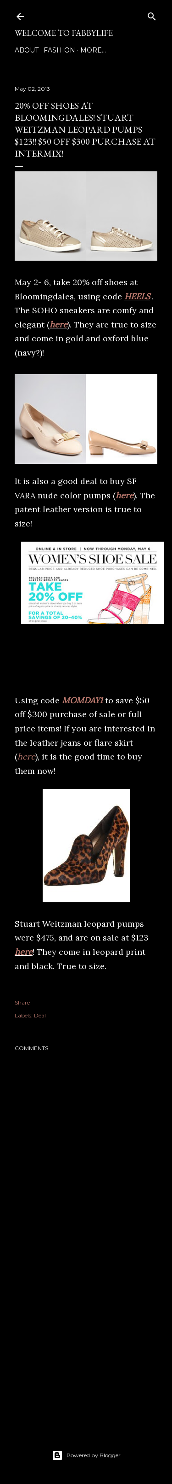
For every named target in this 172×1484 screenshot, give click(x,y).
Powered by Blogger (86, 1455)
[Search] (151, 14)
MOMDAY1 (82, 700)
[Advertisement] (86, 1346)
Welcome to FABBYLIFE (64, 33)
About (27, 50)
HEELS (137, 296)
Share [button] (22, 1002)
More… (93, 50)
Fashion (59, 50)
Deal (40, 1015)
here (58, 324)
